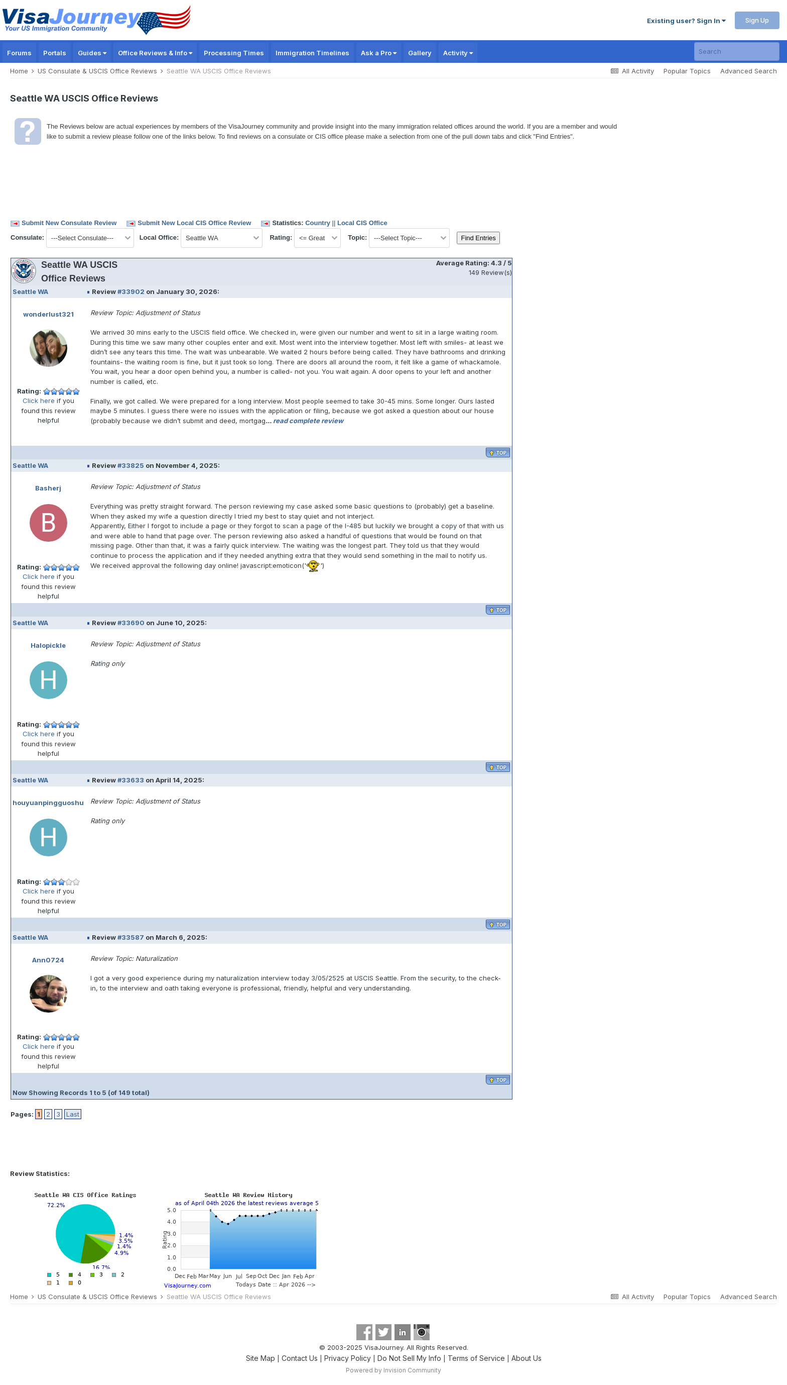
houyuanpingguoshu (48, 803)
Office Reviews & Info (155, 53)
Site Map (260, 1358)
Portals (54, 53)
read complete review (308, 421)
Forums (19, 53)
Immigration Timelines (312, 53)
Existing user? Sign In (686, 21)
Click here (39, 401)
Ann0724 (48, 960)
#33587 (130, 937)
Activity (458, 53)
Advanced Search (748, 71)
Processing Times (234, 53)
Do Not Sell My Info (409, 1358)
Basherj (48, 488)
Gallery (420, 53)
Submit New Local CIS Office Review (194, 223)
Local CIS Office (362, 223)
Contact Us (300, 1358)
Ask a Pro (379, 53)
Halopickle (48, 645)
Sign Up (757, 20)
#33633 (130, 780)
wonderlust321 (48, 314)
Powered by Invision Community (393, 1370)
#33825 (130, 465)
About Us (526, 1358)
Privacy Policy (347, 1358)
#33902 (131, 291)
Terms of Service (476, 1358)
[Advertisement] (555, 299)
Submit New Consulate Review (69, 223)
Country (317, 223)
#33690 (131, 623)
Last (72, 1114)
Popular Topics (687, 71)
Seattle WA (30, 291)
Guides (92, 53)
